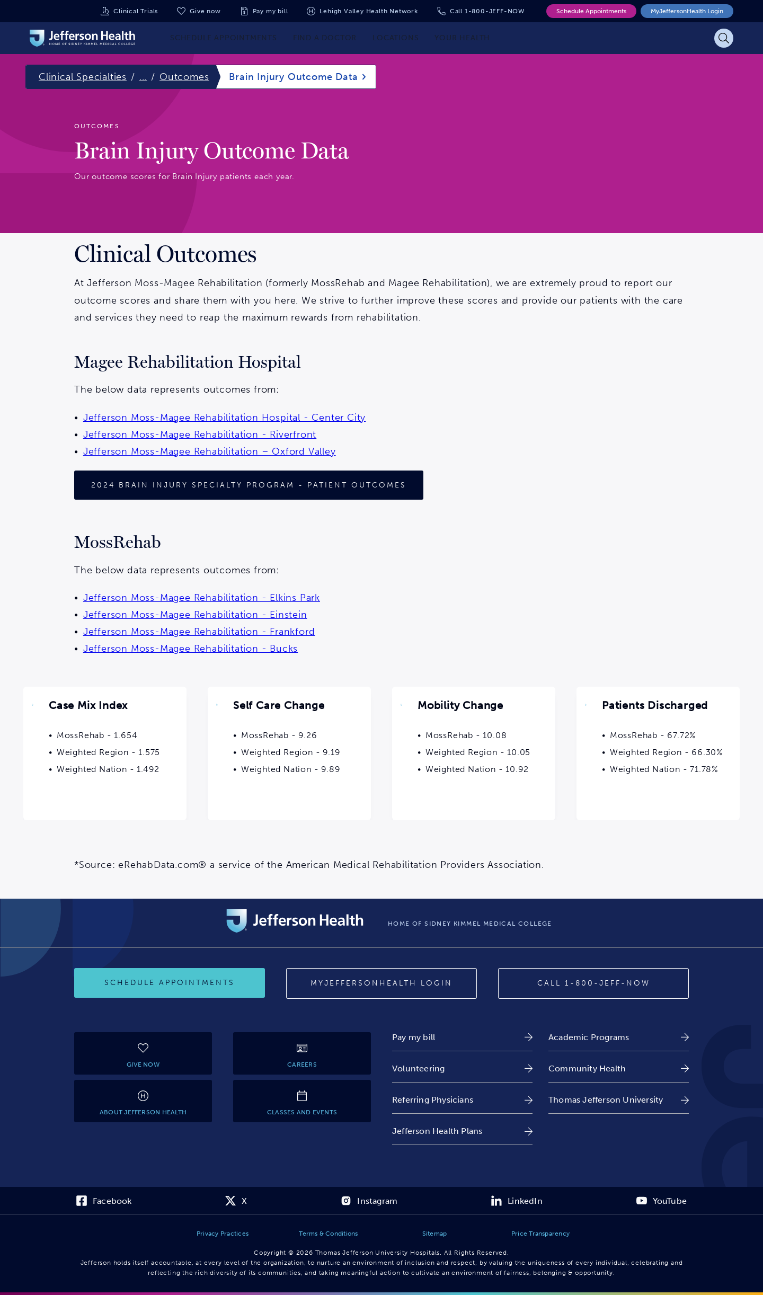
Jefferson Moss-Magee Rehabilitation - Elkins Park (201, 598)
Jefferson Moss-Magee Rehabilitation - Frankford (199, 631)
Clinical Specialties (83, 77)
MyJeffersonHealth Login (687, 11)
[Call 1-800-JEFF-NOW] (593, 983)
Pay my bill (270, 11)
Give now (205, 11)
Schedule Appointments (591, 11)
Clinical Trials (135, 11)
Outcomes (184, 77)
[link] (462, 1037)
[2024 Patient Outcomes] (248, 485)
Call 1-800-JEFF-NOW (487, 11)
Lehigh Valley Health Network (369, 11)
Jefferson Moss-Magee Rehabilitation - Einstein (195, 614)
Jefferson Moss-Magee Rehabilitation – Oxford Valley (209, 451)
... (143, 77)
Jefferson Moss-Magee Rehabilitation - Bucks (190, 648)
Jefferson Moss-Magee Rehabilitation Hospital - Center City (224, 417)
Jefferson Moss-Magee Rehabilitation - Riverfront (199, 434)
